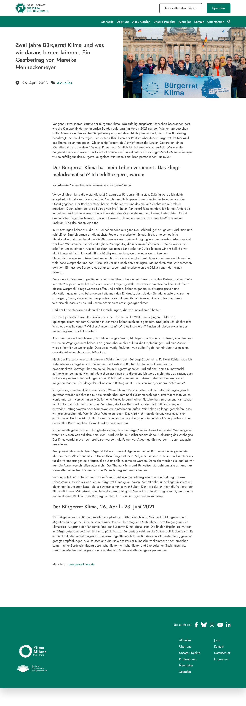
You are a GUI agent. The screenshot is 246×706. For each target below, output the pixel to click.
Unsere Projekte (164, 21)
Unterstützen (215, 21)
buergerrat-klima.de (81, 564)
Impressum (221, 659)
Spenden (218, 8)
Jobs (217, 640)
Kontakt (199, 21)
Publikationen (188, 659)
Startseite (107, 21)
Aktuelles (185, 21)
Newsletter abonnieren (180, 8)
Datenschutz (222, 653)
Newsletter (186, 665)
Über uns (123, 21)
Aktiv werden (141, 21)
